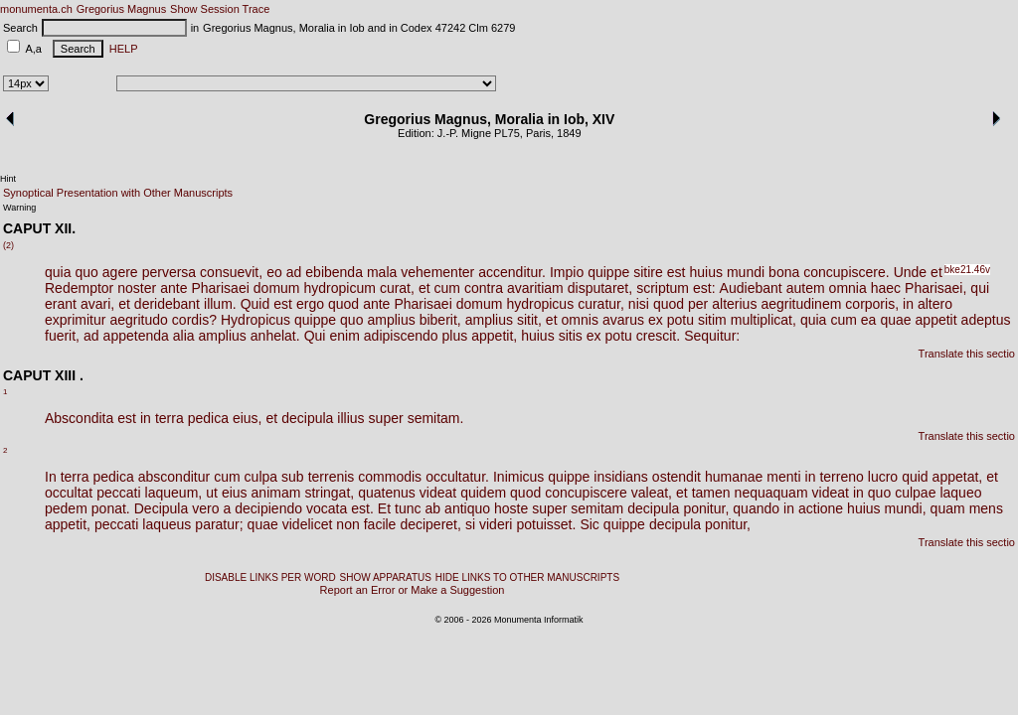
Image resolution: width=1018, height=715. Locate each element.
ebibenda (334, 272)
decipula (307, 418)
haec (886, 288)
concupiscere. (846, 272)
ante (173, 288)
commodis (390, 477)
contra (483, 288)
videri (495, 524)
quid (915, 477)
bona (783, 272)
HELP (120, 49)
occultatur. (457, 477)
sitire (648, 272)
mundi (745, 272)
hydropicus (540, 304)
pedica (208, 418)
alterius (734, 304)
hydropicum (340, 288)
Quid (255, 304)
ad (294, 272)
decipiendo (268, 508)
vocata (326, 508)
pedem (66, 508)
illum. (220, 304)
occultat (68, 492)
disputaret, (600, 288)
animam (276, 492)
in (908, 304)
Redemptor (79, 288)
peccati (118, 492)
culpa (261, 477)
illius (350, 418)
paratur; (219, 524)
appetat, (958, 477)
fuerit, (62, 336)
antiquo (467, 508)
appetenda (136, 336)
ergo (310, 304)
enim (344, 336)
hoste (511, 508)
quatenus (387, 492)
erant (61, 304)
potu (680, 320)
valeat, (651, 492)
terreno (841, 477)
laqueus (166, 524)
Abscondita (79, 418)
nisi (638, 304)
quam (948, 508)
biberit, (440, 320)
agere (120, 272)
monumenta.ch (36, 9)
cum (447, 288)
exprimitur (75, 320)
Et (384, 508)
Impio (567, 272)
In (51, 477)
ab (433, 508)
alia (184, 336)
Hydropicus (255, 320)
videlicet (307, 524)
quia (58, 272)
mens (986, 508)
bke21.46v (967, 269)
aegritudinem (801, 304)
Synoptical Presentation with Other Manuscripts (118, 193)
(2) (8, 245)
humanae (734, 477)
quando (756, 508)
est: (704, 288)
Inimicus (518, 477)
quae (895, 320)
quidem (483, 492)
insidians (620, 477)
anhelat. (275, 336)
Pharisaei (220, 288)
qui (979, 288)
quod (343, 304)
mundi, (906, 508)
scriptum (662, 288)
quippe (608, 272)
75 (514, 133)
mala (382, 272)
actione (820, 508)
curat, (397, 288)
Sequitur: (712, 336)
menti (783, 477)
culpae (915, 492)
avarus (623, 320)
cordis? (194, 320)
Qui (315, 336)
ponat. (110, 508)
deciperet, (430, 524)
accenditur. (512, 272)
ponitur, (706, 508)
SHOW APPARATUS (385, 577)
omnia (848, 288)
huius (705, 272)
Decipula (161, 508)
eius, (247, 418)
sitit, (529, 320)
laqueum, (174, 492)
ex (655, 320)
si (470, 524)
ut (212, 492)
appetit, (494, 336)
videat (438, 492)
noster (136, 288)
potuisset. (546, 524)
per (698, 304)
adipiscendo (401, 336)
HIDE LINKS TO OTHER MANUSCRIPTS (527, 577)
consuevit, (231, 272)
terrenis (331, 477)
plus (455, 336)
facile (380, 524)
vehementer (437, 272)
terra (169, 418)
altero (935, 304)
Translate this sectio (967, 353)
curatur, (601, 304)
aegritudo (138, 320)
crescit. (658, 336)
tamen (711, 492)
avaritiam (535, 288)
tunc (408, 508)
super (386, 418)
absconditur (174, 477)
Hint (8, 179)
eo (274, 272)
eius (235, 492)
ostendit (676, 477)
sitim (712, 320)
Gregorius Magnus (122, 9)
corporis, (872, 304)
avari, (97, 304)
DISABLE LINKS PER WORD (270, 577)
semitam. (436, 418)
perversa (169, 272)
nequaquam (771, 492)
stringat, (329, 492)
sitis (571, 336)
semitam (597, 508)
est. (362, 508)
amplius (391, 320)
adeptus (986, 320)
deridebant (167, 304)
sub (292, 477)
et (936, 272)
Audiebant (751, 288)
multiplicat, (763, 320)
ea (869, 320)
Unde (910, 272)
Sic (589, 524)
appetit (936, 320)
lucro (883, 477)
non (347, 524)
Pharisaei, (935, 288)
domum (277, 288)
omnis (580, 320)
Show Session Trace (219, 9)
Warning (19, 208)
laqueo (960, 492)
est (676, 272)
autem (805, 288)
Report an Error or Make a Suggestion (412, 590)
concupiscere (586, 492)
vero (205, 508)
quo (86, 272)
